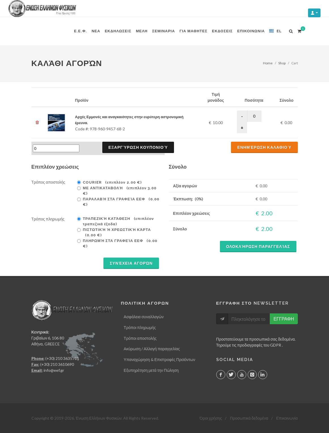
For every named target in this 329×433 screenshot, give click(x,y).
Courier (112, 182)
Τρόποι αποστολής (140, 338)
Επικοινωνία (287, 418)
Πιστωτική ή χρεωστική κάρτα (117, 232)
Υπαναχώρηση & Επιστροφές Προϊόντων (159, 359)
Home (268, 63)
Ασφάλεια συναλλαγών (144, 316)
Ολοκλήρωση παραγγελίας (258, 246)
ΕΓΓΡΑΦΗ (283, 318)
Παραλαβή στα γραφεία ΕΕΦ (121, 202)
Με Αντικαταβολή (119, 191)
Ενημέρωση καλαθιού (264, 147)
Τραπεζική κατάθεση (118, 221)
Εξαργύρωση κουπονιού (138, 147)
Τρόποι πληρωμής (140, 327)
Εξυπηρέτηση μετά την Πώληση (151, 370)
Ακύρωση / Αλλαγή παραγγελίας (152, 348)
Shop (282, 63)
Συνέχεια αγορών (131, 263)
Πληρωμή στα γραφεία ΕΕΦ (120, 244)
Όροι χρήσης (211, 418)
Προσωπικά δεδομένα (249, 418)
